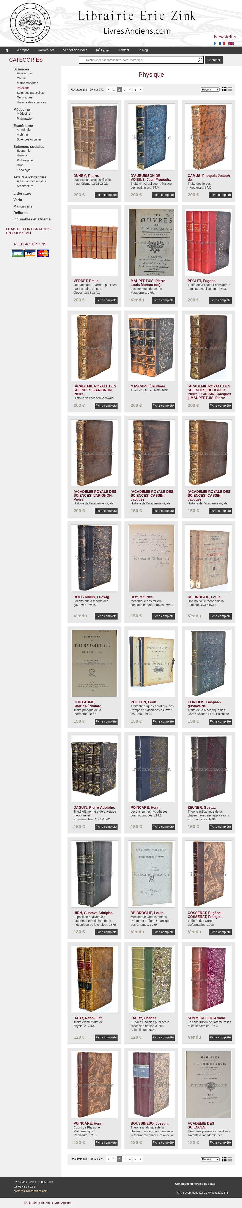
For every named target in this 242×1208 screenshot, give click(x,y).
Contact (123, 50)
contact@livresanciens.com (30, 1190)
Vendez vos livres (75, 50)
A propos (23, 50)
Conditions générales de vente (195, 1183)
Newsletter (225, 36)
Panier (103, 50)
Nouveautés (46, 50)
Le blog (143, 50)
